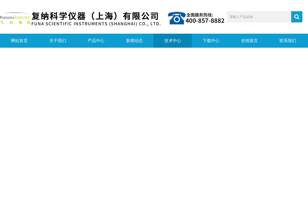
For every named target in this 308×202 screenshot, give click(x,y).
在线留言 (249, 40)
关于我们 (57, 40)
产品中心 (96, 40)
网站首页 (19, 40)
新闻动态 (134, 40)
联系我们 (287, 40)
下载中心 (211, 40)
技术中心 (172, 40)
